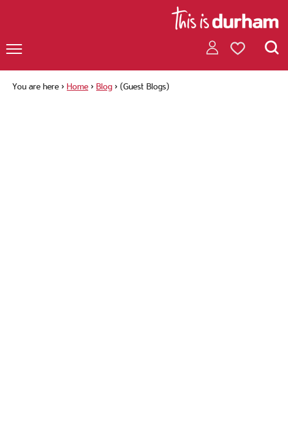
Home (77, 86)
